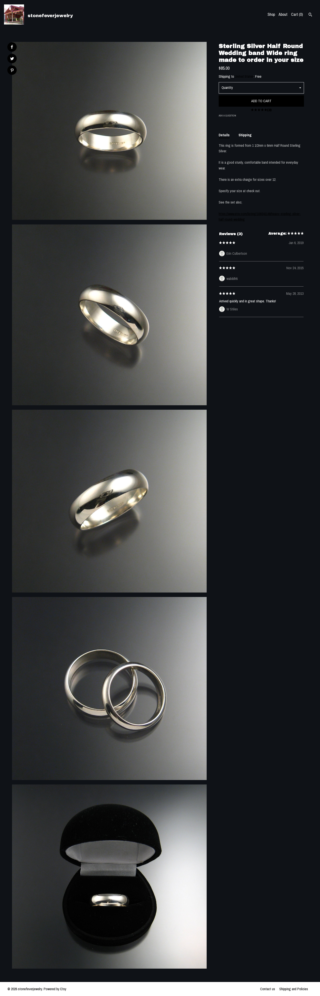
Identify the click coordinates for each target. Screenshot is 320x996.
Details (224, 134)
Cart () (297, 14)
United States (244, 76)
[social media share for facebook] (12, 47)
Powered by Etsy (55, 988)
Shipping (245, 134)
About (283, 14)
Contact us (267, 988)
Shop (271, 14)
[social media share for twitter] (12, 59)
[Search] (310, 15)
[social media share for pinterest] (12, 70)
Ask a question (227, 115)
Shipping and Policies (293, 988)
